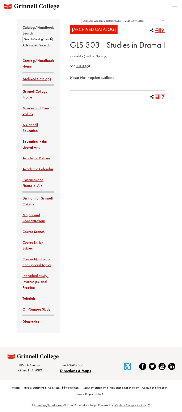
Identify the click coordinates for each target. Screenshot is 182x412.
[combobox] (123, 20)
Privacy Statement (34, 388)
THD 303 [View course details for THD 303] (83, 65)
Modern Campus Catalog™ (132, 406)
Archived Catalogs (36, 78)
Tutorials (28, 298)
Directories (30, 321)
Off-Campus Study (36, 309)
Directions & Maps (75, 371)
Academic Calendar (37, 168)
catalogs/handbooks (49, 406)
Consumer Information (154, 388)
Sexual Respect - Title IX (90, 395)
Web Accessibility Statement (63, 388)
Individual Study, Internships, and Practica (35, 281)
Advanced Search (36, 45)
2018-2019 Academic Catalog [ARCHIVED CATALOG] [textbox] (113, 21)
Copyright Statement (94, 388)
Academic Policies (36, 158)
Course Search (33, 231)
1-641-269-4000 (71, 366)
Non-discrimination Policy (124, 388)
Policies (16, 388)
